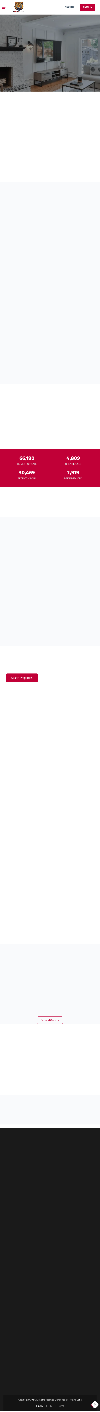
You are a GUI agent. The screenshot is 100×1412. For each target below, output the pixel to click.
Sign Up (69, 7)
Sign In (87, 7)
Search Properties (22, 677)
